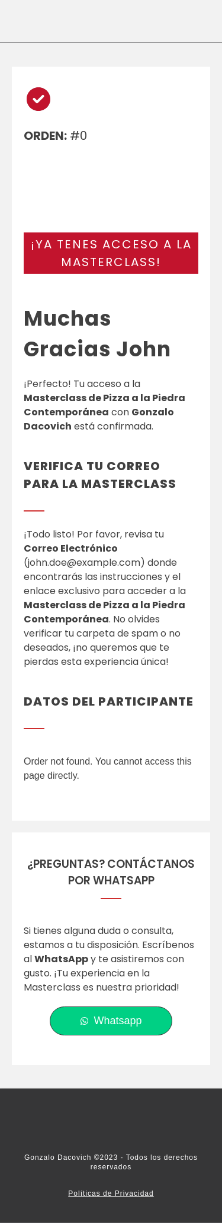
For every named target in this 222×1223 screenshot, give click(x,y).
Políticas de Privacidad (110, 1193)
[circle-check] (38, 99)
